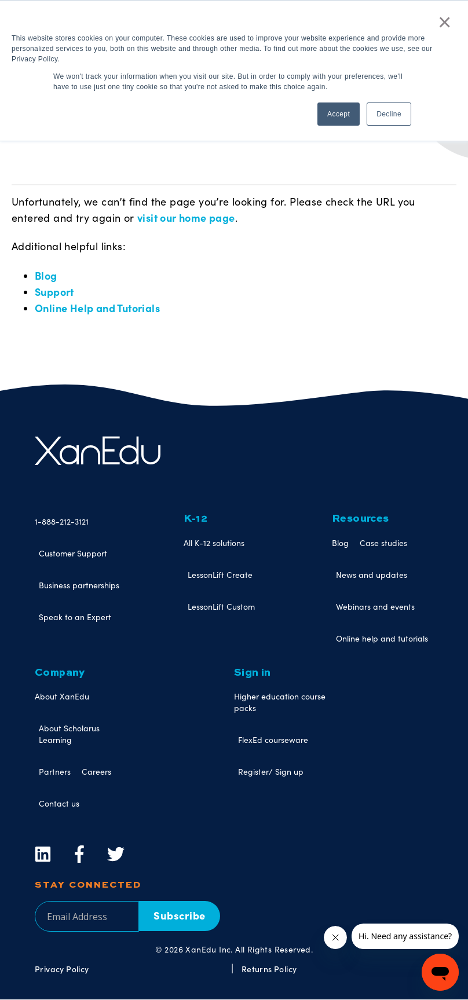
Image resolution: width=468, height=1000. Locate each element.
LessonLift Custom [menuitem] (221, 606)
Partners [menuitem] (55, 771)
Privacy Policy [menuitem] (62, 969)
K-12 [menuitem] (196, 519)
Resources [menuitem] (360, 519)
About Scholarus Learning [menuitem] (69, 734)
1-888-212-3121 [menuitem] (62, 521)
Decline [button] (388, 114)
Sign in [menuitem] (252, 673)
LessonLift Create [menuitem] (220, 574)
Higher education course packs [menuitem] (280, 702)
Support (54, 291)
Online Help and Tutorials (97, 308)
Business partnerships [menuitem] (79, 585)
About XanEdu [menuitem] (62, 696)
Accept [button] (338, 114)
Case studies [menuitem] (383, 542)
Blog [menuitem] (340, 542)
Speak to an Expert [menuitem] (75, 616)
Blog (46, 275)
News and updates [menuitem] (371, 574)
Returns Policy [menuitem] (269, 969)
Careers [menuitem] (96, 771)
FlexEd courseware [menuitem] (273, 739)
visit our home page (186, 217)
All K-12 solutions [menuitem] (214, 542)
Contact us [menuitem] (59, 803)
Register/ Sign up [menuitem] (271, 771)
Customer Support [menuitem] (73, 553)
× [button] (445, 22)
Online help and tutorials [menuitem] (382, 638)
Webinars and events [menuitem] (375, 606)
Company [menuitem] (60, 673)
